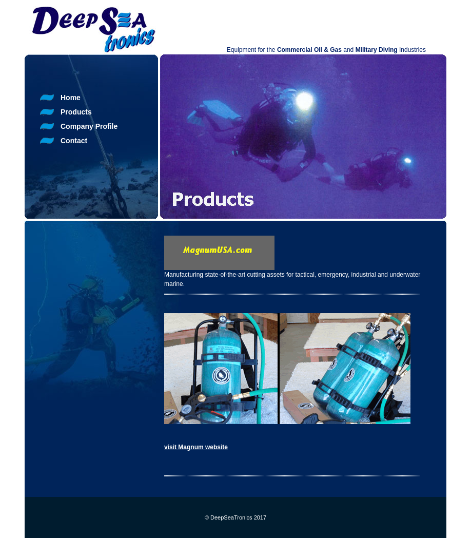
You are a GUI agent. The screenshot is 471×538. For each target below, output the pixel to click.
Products (76, 112)
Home (71, 97)
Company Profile (89, 126)
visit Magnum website (196, 447)
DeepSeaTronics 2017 (238, 517)
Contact (74, 141)
